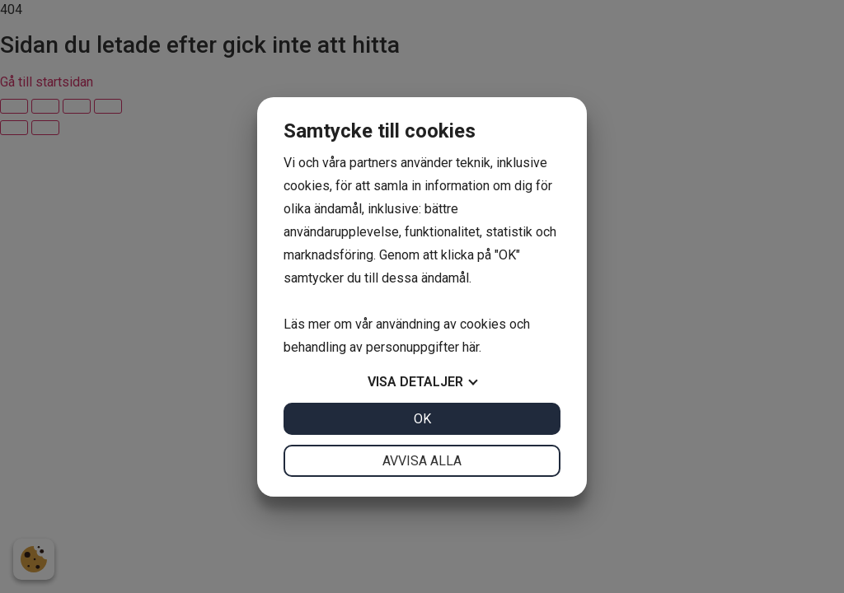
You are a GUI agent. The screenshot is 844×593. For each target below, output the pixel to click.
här (470, 347)
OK (422, 419)
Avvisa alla (422, 461)
